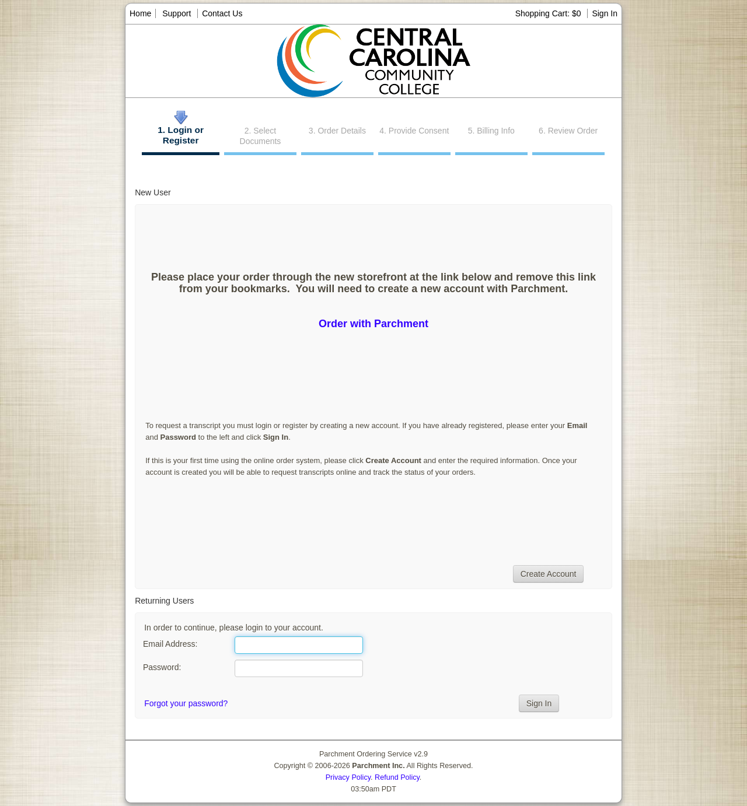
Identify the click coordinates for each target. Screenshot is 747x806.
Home (140, 13)
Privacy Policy (348, 777)
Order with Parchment (373, 324)
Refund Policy (397, 777)
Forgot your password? (186, 703)
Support (176, 13)
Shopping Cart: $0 (549, 13)
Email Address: (170, 644)
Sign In (604, 13)
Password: (162, 667)
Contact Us (222, 13)
